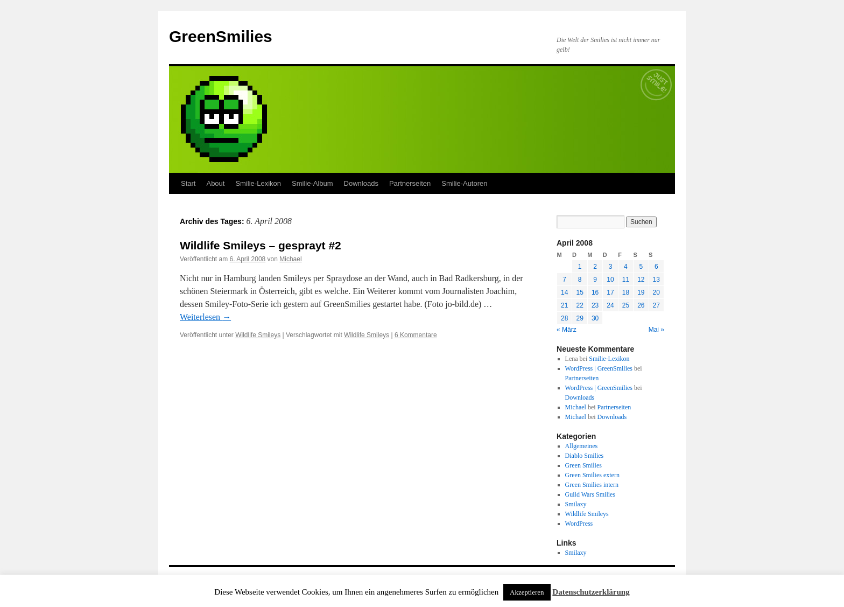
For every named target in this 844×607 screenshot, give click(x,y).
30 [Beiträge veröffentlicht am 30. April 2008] (595, 318)
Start (188, 183)
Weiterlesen (205, 317)
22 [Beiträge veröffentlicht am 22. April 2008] (579, 305)
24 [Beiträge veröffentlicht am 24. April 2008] (610, 305)
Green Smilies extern (592, 475)
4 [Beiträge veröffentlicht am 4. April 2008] (626, 266)
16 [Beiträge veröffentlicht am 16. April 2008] (595, 292)
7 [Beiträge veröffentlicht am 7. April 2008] (564, 279)
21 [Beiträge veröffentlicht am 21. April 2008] (564, 305)
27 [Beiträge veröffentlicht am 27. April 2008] (656, 305)
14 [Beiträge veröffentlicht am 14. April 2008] (564, 292)
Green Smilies (583, 465)
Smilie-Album (312, 183)
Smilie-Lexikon (258, 183)
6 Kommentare (416, 335)
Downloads (361, 183)
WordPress (579, 523)
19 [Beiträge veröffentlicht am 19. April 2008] (640, 292)
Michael (290, 259)
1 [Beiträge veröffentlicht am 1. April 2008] (580, 266)
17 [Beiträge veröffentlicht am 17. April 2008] (610, 292)
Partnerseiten (410, 183)
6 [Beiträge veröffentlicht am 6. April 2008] (656, 266)
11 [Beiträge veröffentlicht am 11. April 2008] (625, 279)
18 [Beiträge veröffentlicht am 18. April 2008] (625, 292)
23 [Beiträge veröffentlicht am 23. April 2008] (595, 305)
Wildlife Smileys (257, 335)
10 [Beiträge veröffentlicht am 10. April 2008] (610, 279)
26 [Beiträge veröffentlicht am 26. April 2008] (640, 305)
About (215, 183)
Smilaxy (576, 504)
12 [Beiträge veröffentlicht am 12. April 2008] (640, 279)
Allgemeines (581, 446)
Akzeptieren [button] (527, 592)
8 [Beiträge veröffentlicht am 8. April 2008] (580, 279)
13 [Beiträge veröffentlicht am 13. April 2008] (656, 279)
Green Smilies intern (591, 485)
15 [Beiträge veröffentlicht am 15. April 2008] (579, 292)
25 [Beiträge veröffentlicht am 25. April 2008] (625, 305)
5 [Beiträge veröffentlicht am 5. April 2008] (641, 266)
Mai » (656, 329)
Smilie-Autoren (464, 183)
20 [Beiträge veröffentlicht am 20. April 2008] (656, 292)
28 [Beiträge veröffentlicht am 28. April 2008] (564, 318)
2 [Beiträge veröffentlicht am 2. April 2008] (595, 266)
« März (566, 329)
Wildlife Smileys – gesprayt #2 (260, 245)
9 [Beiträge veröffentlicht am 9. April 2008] (595, 279)
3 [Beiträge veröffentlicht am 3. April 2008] (611, 266)
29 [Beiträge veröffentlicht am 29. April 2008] (579, 318)
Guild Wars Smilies (590, 494)
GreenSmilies (220, 36)
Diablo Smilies (584, 455)
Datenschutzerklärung (590, 592)
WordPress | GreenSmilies (598, 368)
